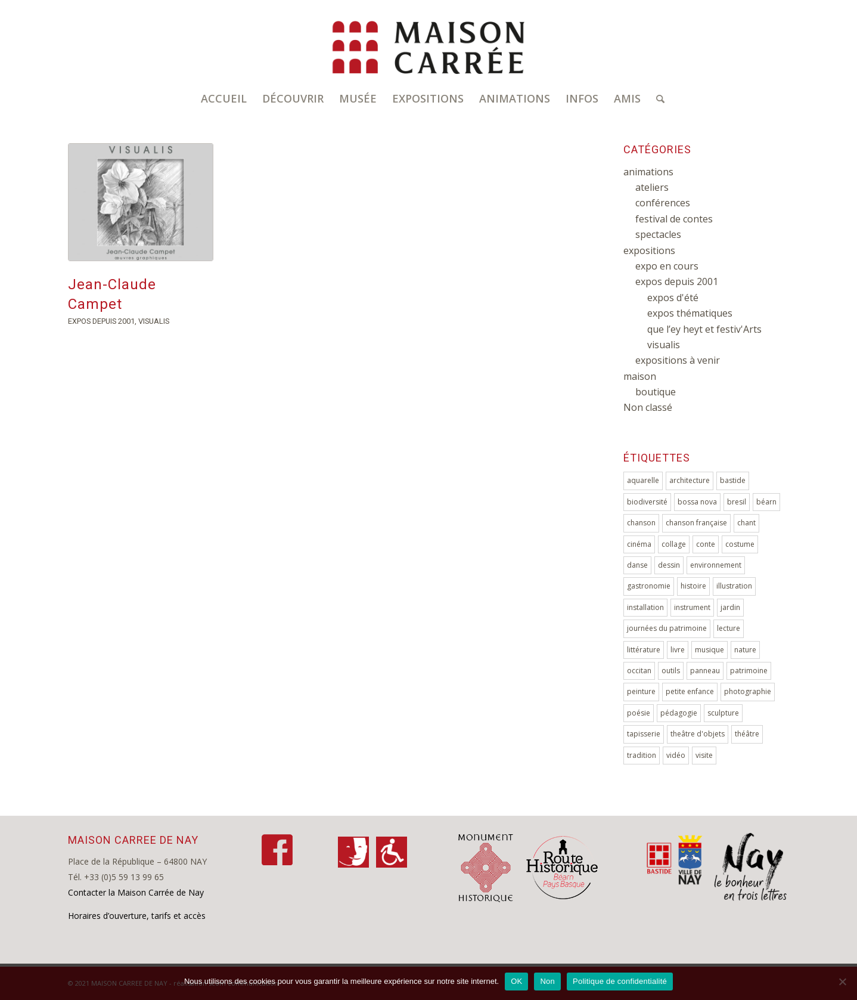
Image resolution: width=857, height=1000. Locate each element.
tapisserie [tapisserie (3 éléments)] (643, 734)
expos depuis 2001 (101, 321)
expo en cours (666, 266)
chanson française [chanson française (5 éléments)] (696, 523)
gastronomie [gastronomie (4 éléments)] (648, 586)
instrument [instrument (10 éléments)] (692, 607)
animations (648, 171)
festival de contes (674, 218)
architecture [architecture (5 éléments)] (689, 480)
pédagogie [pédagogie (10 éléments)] (678, 713)
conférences (662, 202)
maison (639, 376)
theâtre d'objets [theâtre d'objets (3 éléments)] (697, 734)
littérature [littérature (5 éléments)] (643, 650)
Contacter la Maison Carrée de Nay (136, 892)
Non (547, 981)
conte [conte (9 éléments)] (705, 544)
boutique (655, 391)
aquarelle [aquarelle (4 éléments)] (643, 480)
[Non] (842, 981)
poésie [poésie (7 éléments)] (638, 713)
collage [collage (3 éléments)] (674, 544)
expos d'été (672, 297)
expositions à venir (677, 360)
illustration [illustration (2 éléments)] (734, 586)
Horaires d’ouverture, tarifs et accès (137, 915)
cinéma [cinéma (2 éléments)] (639, 544)
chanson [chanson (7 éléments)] (641, 523)
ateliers (652, 187)
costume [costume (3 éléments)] (739, 544)
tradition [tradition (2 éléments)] (641, 755)
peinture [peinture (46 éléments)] (641, 691)
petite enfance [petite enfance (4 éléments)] (690, 691)
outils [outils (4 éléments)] (671, 670)
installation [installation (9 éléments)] (645, 607)
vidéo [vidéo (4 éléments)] (675, 755)
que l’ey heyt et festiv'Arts (704, 329)
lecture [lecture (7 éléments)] (728, 628)
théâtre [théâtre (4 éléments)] (747, 734)
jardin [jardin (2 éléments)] (730, 607)
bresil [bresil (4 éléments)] (736, 502)
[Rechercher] (656, 98)
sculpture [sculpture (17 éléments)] (723, 713)
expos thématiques (689, 313)
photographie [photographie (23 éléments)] (747, 691)
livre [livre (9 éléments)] (677, 650)
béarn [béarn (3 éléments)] (766, 502)
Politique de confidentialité (620, 981)
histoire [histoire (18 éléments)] (693, 586)
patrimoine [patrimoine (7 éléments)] (749, 670)
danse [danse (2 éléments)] (637, 565)
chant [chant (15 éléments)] (746, 523)
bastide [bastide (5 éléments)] (733, 480)
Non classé (647, 407)
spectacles (658, 234)
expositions (649, 250)
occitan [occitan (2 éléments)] (639, 670)
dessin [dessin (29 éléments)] (669, 565)
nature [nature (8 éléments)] (745, 650)
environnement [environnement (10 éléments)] (715, 565)
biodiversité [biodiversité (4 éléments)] (647, 502)
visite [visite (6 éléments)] (704, 755)
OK (516, 981)
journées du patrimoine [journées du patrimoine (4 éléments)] (667, 628)
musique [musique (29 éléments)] (709, 650)
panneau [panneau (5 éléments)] (705, 670)
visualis (153, 321)
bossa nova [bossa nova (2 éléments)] (697, 502)
